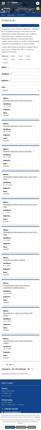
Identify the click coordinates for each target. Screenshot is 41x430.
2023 (6, 59)
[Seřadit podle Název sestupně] (9, 67)
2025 (21, 59)
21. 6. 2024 (7, 321)
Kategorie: (5, 56)
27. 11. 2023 (7, 185)
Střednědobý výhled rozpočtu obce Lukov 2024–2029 (20, 178)
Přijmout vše (10, 427)
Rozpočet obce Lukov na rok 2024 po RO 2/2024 (17, 314)
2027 (6, 63)
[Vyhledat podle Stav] (20, 90)
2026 (29, 59)
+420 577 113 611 (11, 409)
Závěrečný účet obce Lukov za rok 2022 (19, 151)
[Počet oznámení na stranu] (30, 369)
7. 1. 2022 (6, 240)
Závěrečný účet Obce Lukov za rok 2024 (19, 101)
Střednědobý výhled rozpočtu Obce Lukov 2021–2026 (20, 233)
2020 (13, 56)
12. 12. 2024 (7, 293)
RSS (28, 25)
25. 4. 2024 (7, 349)
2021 (21, 56)
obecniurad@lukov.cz (12, 412)
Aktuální (6, 115)
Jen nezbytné (21, 427)
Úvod (3, 15)
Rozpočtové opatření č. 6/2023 (15, 260)
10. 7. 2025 (7, 106)
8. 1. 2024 (6, 266)
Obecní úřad (10, 15)
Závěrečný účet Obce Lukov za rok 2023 (19, 126)
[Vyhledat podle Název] (20, 70)
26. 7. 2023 (7, 157)
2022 (28, 56)
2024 (13, 59)
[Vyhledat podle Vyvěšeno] (20, 77)
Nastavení (31, 427)
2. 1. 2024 (6, 212)
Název (5, 67)
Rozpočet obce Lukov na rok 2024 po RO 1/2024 (17, 342)
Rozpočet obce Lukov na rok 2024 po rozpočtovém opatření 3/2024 (16, 286)
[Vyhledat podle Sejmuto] (20, 83)
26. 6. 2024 (7, 132)
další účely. (37, 417)
